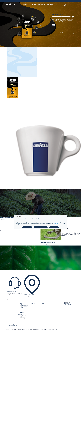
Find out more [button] (2, 221)
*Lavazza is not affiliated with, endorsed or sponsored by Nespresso (23, 317)
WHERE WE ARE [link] (50, 4)
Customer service (12, 291)
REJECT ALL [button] (54, 227)
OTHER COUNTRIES (67, 304)
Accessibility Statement (12, 325)
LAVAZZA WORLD (33, 302)
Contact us (43, 302)
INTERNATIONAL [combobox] (67, 302)
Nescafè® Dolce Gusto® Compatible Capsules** (24, 311)
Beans (21, 303)
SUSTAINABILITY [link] (41, 4)
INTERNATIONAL (67, 303)
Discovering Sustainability (47, 242)
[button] (65, 4)
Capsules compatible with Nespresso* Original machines (24, 307)
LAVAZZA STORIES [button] (32, 4)
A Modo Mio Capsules (24, 305)
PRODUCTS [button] (25, 4)
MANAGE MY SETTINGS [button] (40, 227)
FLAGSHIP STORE (29, 295)
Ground (21, 304)
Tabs (21, 302)
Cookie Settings (11, 324)
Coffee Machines (21, 314)
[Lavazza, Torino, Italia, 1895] (10, 4)
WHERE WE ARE (32, 303)
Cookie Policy (56, 223)
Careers (42, 303)
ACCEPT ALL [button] (27, 227)
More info (62, 32)
